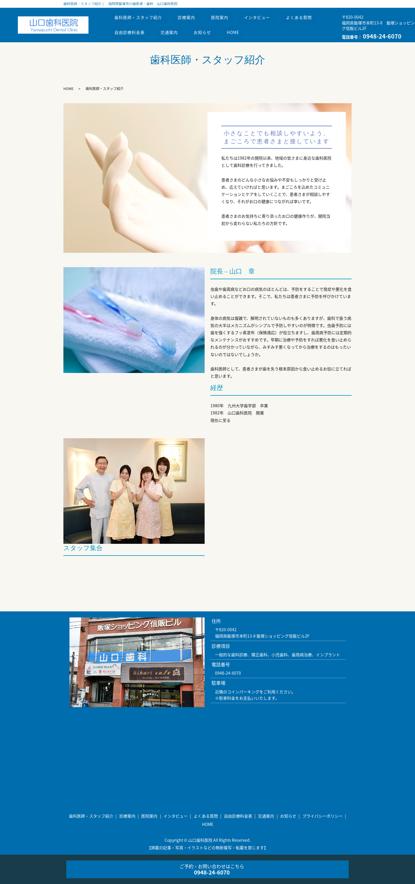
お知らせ (209, 30)
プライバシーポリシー (322, 816)
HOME (242, 30)
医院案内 (226, 19)
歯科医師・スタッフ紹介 (139, 19)
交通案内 (173, 30)
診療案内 (190, 19)
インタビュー (266, 19)
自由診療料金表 (131, 30)
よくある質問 (311, 19)
